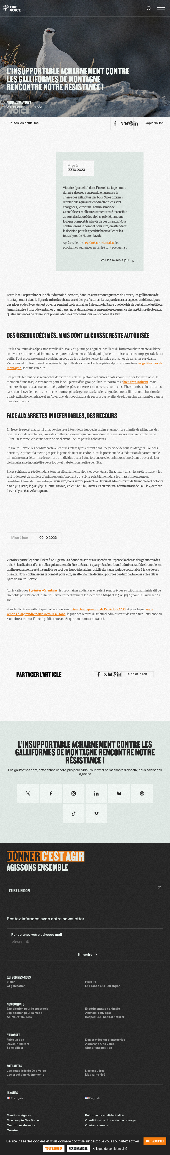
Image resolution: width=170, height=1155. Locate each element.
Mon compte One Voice (23, 1120)
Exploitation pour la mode (24, 1013)
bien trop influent (135, 382)
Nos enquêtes (94, 1071)
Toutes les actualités (21, 123)
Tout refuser (53, 1148)
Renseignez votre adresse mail (36, 934)
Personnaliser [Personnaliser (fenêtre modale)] (78, 1148)
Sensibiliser (15, 1048)
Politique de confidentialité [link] (109, 1148)
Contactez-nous (96, 1125)
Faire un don (15, 1040)
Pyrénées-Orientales (99, 243)
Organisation (16, 986)
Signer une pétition (98, 1048)
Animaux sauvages (98, 1013)
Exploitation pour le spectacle (27, 1009)
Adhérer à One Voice (99, 1044)
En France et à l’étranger (102, 986)
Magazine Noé (95, 1075)
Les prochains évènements (25, 1075)
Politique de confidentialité (104, 1115)
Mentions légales (19, 1115)
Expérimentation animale (102, 1009)
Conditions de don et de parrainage (110, 1120)
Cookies (12, 1130)
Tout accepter (155, 1141)
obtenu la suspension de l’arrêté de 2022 (98, 609)
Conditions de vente (21, 1125)
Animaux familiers (19, 1017)
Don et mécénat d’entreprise (105, 1040)
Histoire (90, 982)
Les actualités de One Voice (26, 1071)
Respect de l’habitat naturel (104, 1017)
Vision (11, 982)
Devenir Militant (18, 1044)
